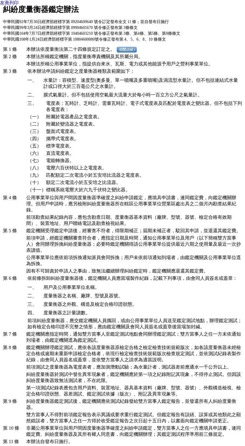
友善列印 (9, 2)
